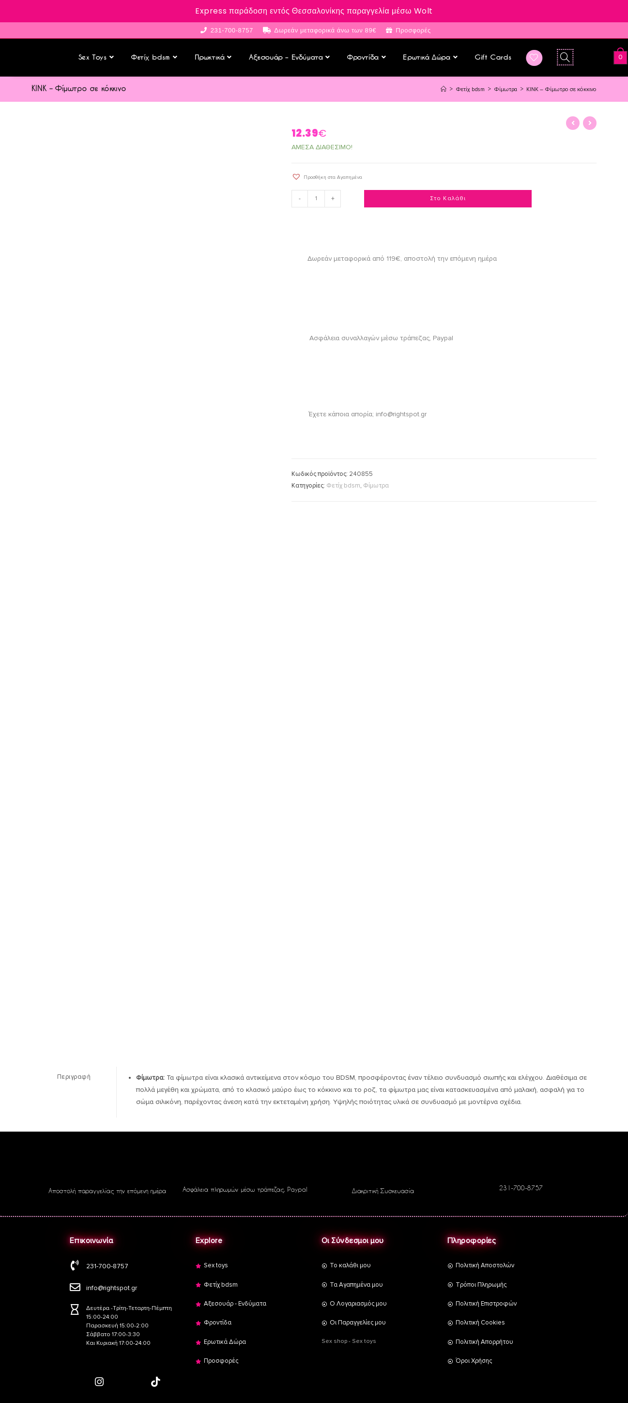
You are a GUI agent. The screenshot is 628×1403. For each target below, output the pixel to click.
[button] (326, 176)
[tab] (73, 1075)
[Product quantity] (317, 197)
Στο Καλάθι (448, 197)
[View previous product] (573, 122)
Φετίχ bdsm (343, 485)
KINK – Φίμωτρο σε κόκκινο (557, 88)
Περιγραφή (74, 1075)
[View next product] (590, 122)
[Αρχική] (428, 88)
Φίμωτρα (376, 485)
